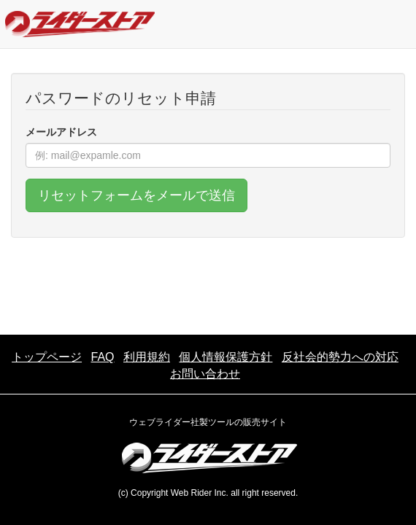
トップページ (47, 357)
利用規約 (146, 357)
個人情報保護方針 (225, 357)
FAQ (103, 357)
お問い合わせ (205, 374)
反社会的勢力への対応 (340, 357)
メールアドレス (61, 132)
